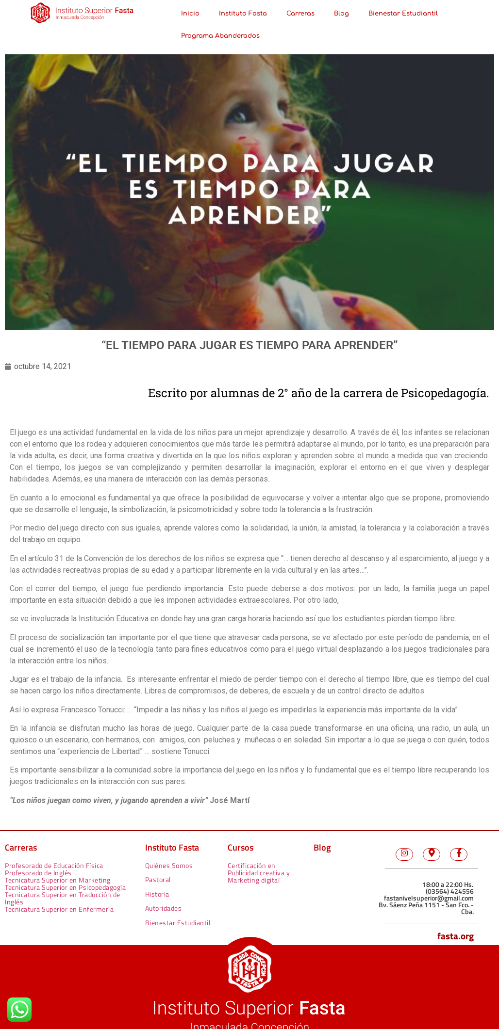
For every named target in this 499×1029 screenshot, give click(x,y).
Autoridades (163, 908)
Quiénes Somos (169, 865)
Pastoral (158, 879)
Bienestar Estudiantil (403, 13)
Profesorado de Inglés (38, 873)
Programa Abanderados (220, 35)
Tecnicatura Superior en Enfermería (59, 909)
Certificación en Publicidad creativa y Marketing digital (259, 872)
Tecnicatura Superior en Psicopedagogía (65, 887)
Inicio (190, 13)
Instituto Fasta (243, 13)
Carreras (300, 13)
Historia (157, 894)
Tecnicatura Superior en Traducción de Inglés (62, 898)
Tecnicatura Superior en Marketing (58, 880)
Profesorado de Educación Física (54, 865)
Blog (341, 13)
